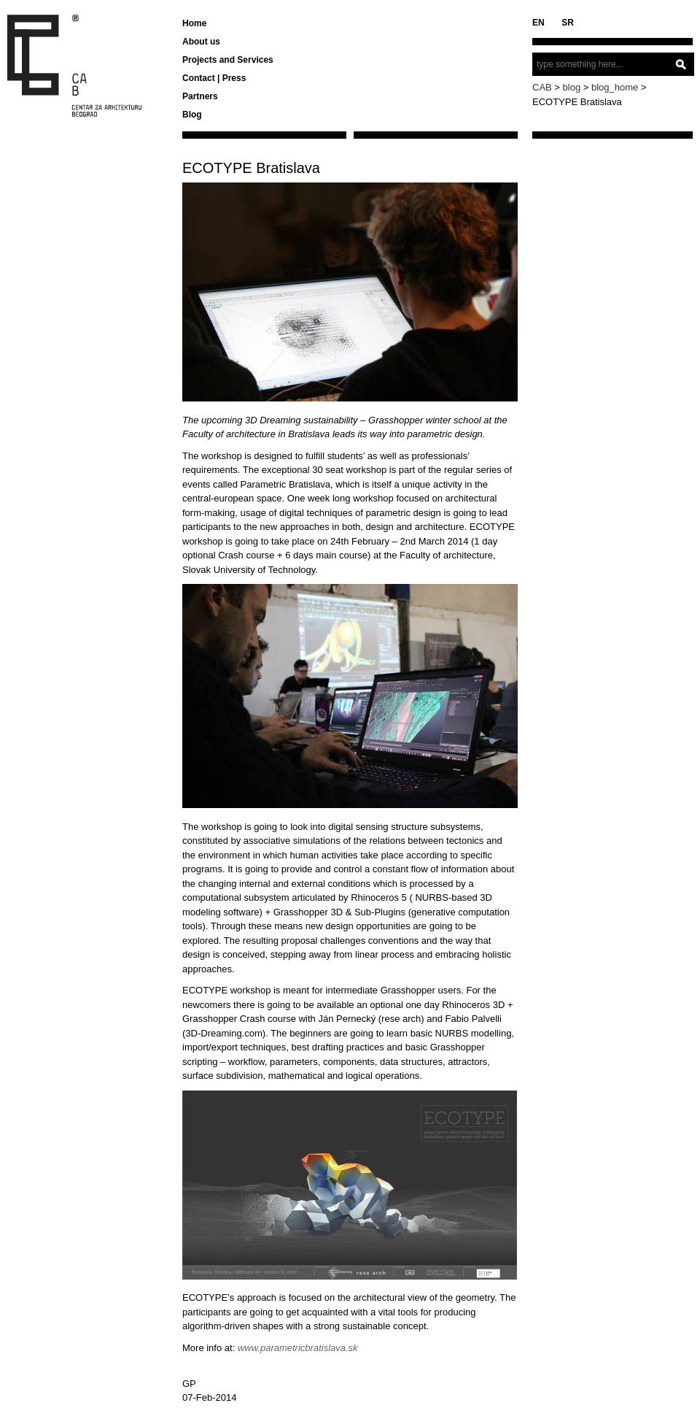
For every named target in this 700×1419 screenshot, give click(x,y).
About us (201, 41)
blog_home (614, 87)
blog (572, 87)
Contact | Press (214, 78)
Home (194, 23)
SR (567, 23)
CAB (542, 87)
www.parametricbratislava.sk (298, 1347)
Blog (192, 114)
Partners (200, 96)
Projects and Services (227, 60)
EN (538, 23)
